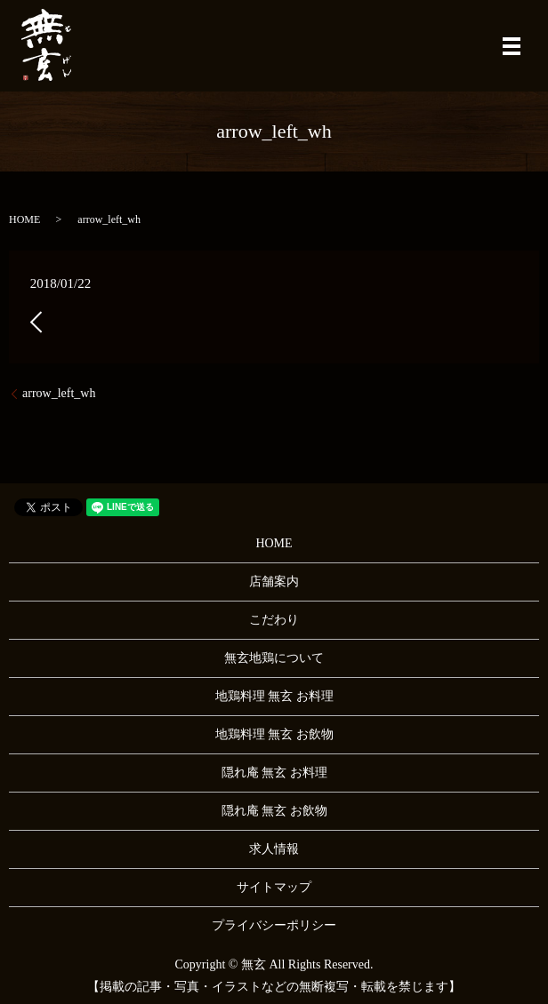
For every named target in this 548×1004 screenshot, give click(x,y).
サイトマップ (274, 887)
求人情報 (274, 849)
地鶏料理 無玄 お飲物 (274, 734)
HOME (24, 219)
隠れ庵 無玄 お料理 (274, 772)
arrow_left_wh (58, 393)
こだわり (274, 619)
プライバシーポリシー (274, 925)
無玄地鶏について (274, 658)
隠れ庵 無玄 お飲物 (274, 810)
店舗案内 (274, 581)
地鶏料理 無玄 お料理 (274, 696)
